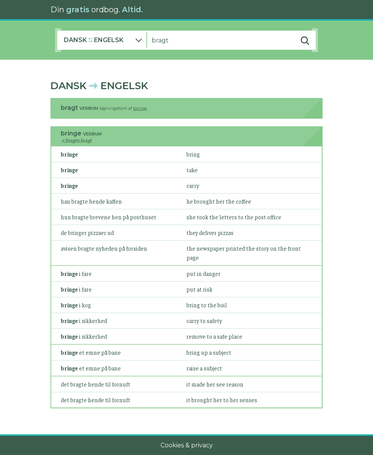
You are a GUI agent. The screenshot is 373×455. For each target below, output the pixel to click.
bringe (140, 108)
